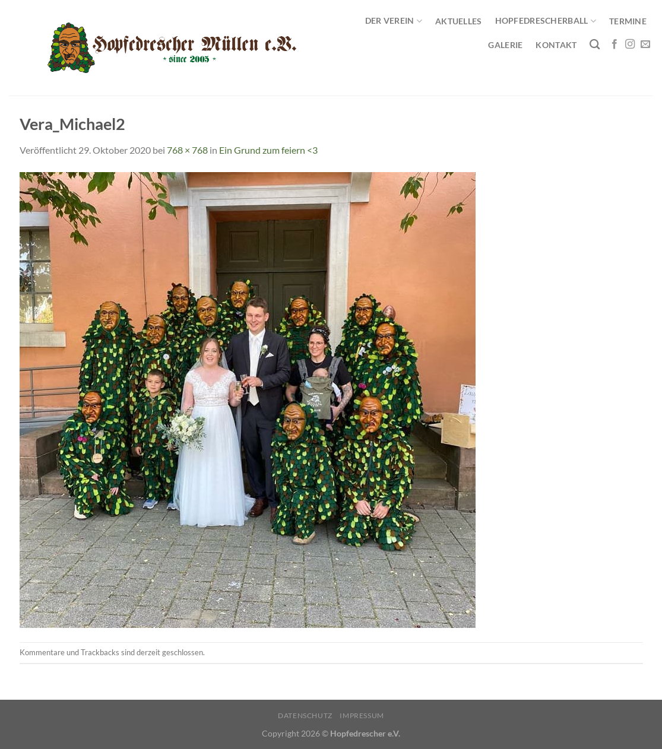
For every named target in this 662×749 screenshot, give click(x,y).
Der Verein (393, 21)
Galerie (505, 45)
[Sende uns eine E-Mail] (645, 44)
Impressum (362, 715)
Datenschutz (305, 715)
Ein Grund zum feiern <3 (268, 149)
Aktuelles (458, 21)
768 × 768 (187, 149)
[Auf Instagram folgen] (630, 44)
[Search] (595, 45)
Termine (628, 21)
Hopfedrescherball (545, 21)
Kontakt (556, 45)
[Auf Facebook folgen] (614, 44)
